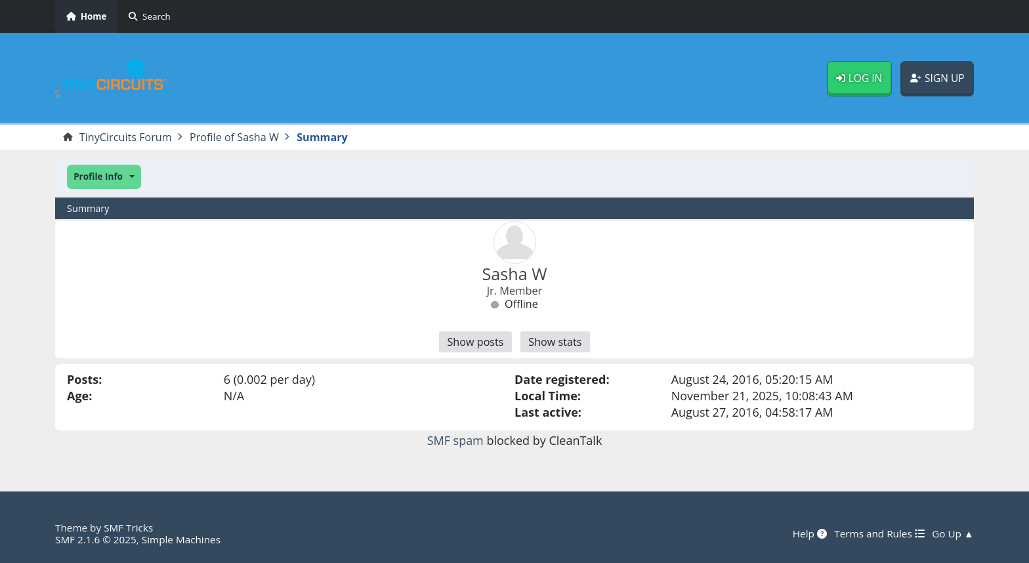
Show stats (554, 342)
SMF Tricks (128, 527)
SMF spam (455, 440)
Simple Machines (181, 539)
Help (810, 533)
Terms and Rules (879, 533)
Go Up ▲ (953, 533)
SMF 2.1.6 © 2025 (95, 539)
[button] (104, 177)
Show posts (475, 342)
